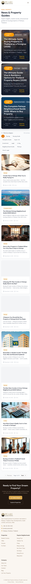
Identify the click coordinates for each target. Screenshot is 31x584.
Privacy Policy (11, 582)
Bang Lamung (20, 546)
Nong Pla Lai (20, 553)
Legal (12, 143)
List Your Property (6, 573)
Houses (3, 543)
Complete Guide (6, 139)
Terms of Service (19, 582)
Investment (5, 143)
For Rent (3, 546)
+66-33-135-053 (7, 526)
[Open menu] (28, 2)
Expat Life (17, 139)
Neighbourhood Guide (8, 146)
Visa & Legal (5, 150)
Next (23, 475)
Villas (2, 541)
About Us (3, 563)
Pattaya (19, 146)
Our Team (4, 565)
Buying (8, 136)
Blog (2, 570)
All (3, 136)
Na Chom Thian (21, 548)
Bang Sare (19, 556)
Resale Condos (5, 538)
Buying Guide (16, 136)
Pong (18, 543)
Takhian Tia (20, 541)
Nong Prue (19, 538)
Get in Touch (15, 497)
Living (18, 143)
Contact (3, 568)
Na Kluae (19, 551)
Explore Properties (15, 502)
